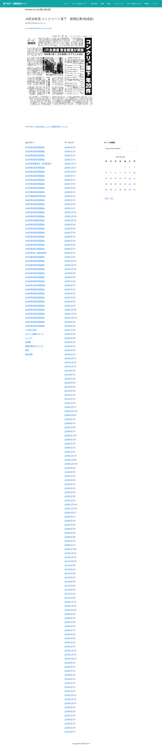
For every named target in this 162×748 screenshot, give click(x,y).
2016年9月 (68, 614)
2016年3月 (68, 638)
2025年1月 (68, 208)
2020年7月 (68, 427)
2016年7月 (68, 622)
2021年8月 (68, 374)
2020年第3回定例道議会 (35, 244)
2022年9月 (68, 322)
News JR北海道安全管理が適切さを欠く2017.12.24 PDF (38, 28)
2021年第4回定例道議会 (35, 265)
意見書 (28, 342)
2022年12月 (69, 309)
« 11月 (106, 198)
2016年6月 (68, 626)
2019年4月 (68, 488)
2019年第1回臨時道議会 (35, 220)
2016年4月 (68, 634)
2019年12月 (69, 455)
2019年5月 (68, 484)
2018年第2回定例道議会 (35, 204)
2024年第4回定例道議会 (35, 305)
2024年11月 (69, 216)
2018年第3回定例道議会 (35, 208)
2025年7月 (68, 184)
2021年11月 (69, 362)
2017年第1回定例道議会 (35, 180)
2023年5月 (68, 289)
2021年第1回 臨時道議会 (36, 253)
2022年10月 (69, 317)
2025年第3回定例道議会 (35, 317)
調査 (27, 350)
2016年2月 (68, 642)
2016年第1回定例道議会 (35, 167)
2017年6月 (68, 577)
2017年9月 (68, 565)
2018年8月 (68, 520)
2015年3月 (68, 683)
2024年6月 (68, 236)
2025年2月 (68, 204)
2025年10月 (69, 171)
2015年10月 (69, 658)
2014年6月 (68, 719)
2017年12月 (69, 553)
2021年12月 (69, 358)
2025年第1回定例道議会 (35, 309)
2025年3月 (68, 200)
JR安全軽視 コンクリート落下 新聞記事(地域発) (59, 19)
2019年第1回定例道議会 (35, 216)
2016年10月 (69, 610)
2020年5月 (68, 435)
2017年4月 (68, 585)
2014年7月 (68, 715)
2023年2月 (68, 301)
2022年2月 (68, 350)
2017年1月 (68, 598)
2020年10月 (69, 415)
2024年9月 (68, 224)
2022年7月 (68, 330)
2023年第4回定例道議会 (35, 293)
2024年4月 (68, 244)
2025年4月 (68, 196)
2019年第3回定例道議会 (35, 228)
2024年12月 (69, 212)
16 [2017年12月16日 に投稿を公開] (130, 178)
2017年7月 (68, 573)
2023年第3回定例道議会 (35, 289)
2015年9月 (68, 662)
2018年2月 (68, 545)
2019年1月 (68, 500)
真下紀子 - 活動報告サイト (15, 3)
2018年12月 (69, 504)
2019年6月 (68, 480)
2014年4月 (68, 723)
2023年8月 (68, 277)
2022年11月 (69, 313)
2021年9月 (68, 370)
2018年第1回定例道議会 (35, 200)
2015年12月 (69, 650)
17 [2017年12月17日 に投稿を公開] (134, 178)
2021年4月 (68, 391)
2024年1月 (68, 257)
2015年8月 (68, 666)
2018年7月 (68, 524)
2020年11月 (69, 411)
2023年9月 (68, 273)
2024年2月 (68, 253)
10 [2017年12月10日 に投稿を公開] (134, 172)
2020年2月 (68, 447)
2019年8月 (68, 472)
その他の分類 (39, 127)
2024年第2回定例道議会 (35, 297)
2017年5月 (68, 581)
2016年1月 (68, 646)
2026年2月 (68, 155)
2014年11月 (69, 699)
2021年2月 (68, 399)
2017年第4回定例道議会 (35, 192)
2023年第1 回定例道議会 (35, 285)
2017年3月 (68, 589)
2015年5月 (68, 679)
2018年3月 (68, 541)
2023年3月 (68, 297)
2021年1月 (68, 403)
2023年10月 (69, 269)
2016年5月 (68, 630)
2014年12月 (69, 695)
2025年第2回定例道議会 (35, 313)
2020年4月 (68, 439)
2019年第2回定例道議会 (35, 224)
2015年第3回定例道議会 (35, 155)
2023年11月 (69, 265)
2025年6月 (68, 188)
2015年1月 (68, 691)
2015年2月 (68, 687)
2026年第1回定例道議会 (35, 326)
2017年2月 (68, 593)
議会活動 (29, 354)
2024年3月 (68, 249)
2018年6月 (68, 528)
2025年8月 (68, 180)
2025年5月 (68, 192)
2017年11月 (69, 557)
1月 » (112, 198)
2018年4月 (68, 537)
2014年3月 (68, 727)
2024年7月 (68, 232)
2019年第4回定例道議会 (35, 232)
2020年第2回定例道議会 (35, 240)
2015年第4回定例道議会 (35, 159)
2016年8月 (68, 618)
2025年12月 (69, 163)
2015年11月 (69, 654)
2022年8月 (68, 326)
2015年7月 (68, 671)
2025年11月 (69, 167)
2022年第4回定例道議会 (35, 281)
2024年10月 (69, 220)
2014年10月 (69, 703)
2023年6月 (68, 285)
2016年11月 (69, 606)
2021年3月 (68, 395)
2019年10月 (69, 464)
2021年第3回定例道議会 (35, 261)
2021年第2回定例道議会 (35, 257)
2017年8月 (68, 569)
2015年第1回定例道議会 (35, 147)
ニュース (47, 127)
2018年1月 (68, 549)
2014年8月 (68, 711)
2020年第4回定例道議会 (35, 249)
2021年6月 (68, 382)
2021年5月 (68, 387)
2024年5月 (68, 240)
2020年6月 (68, 431)
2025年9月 (68, 176)
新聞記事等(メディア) (60, 127)
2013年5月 (68, 731)
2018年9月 (68, 516)
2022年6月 (68, 334)
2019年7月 (68, 476)
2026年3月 (68, 151)
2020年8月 (68, 423)
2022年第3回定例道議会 (35, 277)
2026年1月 (68, 159)
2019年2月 (68, 496)
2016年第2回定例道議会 (35, 171)
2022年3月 (68, 346)
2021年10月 (69, 366)
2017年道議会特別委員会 (35, 196)
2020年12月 (69, 407)
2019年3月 (68, 492)
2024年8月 (68, 228)
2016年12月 (69, 602)
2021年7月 (68, 378)
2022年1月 (68, 354)
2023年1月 (68, 305)
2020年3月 (68, 443)
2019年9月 (68, 468)
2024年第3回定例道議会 (35, 301)
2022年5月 (68, 338)
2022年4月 (68, 342)
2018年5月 (68, 533)
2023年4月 (68, 293)
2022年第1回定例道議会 (35, 269)
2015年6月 (68, 675)
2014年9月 (68, 707)
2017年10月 (69, 561)
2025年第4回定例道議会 (35, 322)
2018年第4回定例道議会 (35, 212)
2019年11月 (69, 460)
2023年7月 (68, 281)
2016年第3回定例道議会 (35, 176)
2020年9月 (68, 419)
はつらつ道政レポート (34, 334)
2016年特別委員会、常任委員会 (38, 163)
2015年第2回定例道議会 (35, 151)
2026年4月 (68, 147)
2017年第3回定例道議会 (35, 188)
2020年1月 (68, 451)
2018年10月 (69, 512)
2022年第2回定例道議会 (35, 273)
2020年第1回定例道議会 (35, 236)
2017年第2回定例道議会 (35, 184)
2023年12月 (69, 261)
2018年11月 (69, 508)
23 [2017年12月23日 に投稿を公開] (130, 184)
